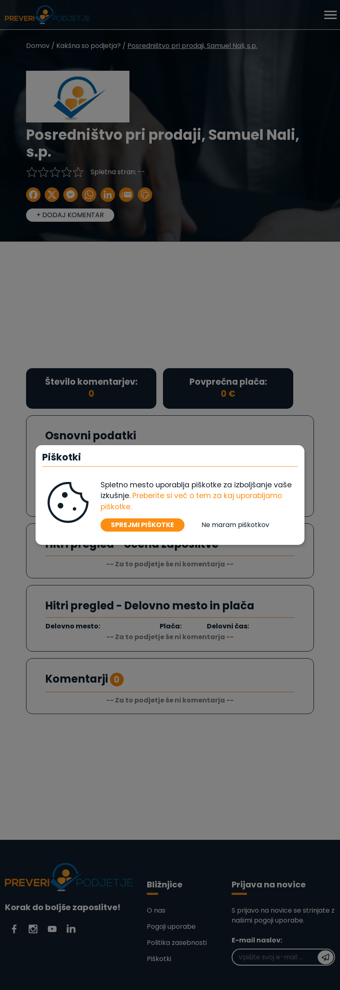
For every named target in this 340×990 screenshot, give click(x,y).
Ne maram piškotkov (235, 525)
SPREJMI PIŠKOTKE (142, 525)
